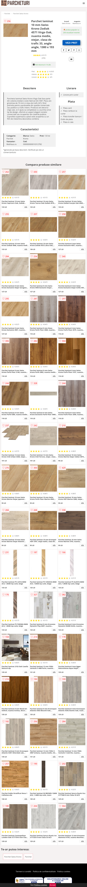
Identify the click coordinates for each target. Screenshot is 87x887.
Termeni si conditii (23, 871)
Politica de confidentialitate (44, 871)
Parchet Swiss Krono (20, 13)
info (25, 207)
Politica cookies (63, 871)
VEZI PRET (71, 42)
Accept (53, 885)
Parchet (7, 13)
